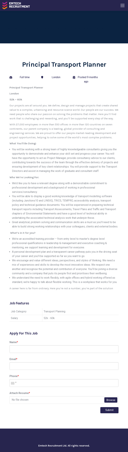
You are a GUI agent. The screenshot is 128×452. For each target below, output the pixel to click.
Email (13, 359)
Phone (14, 376)
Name (14, 342)
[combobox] (13, 383)
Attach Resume (20, 393)
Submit (109, 410)
